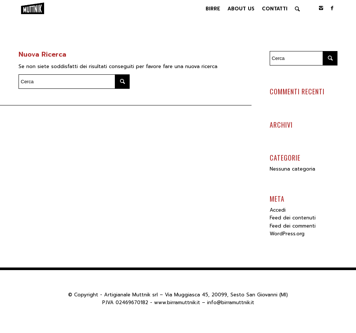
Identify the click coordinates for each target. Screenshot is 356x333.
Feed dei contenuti (293, 217)
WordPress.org (287, 233)
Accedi (278, 209)
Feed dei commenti (293, 225)
